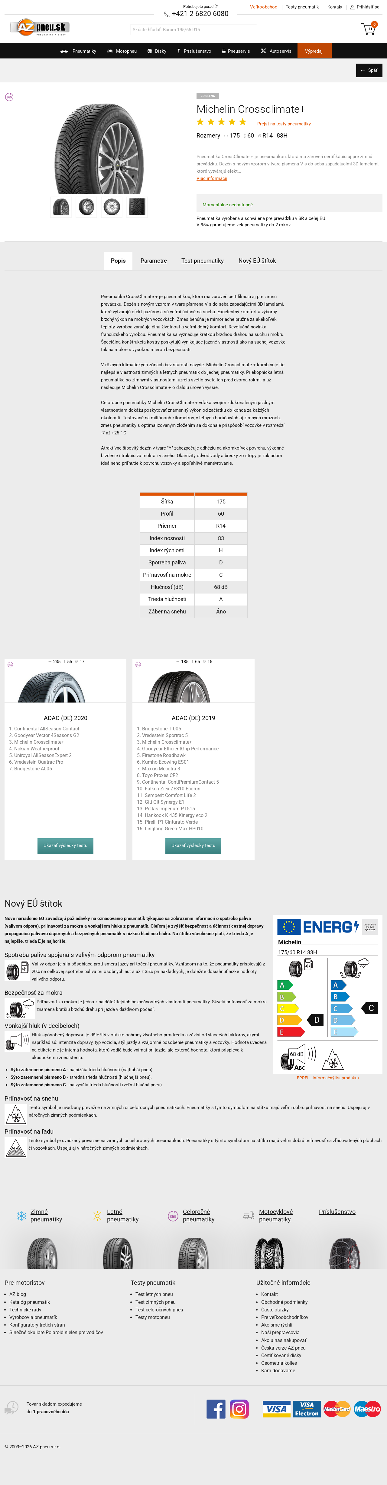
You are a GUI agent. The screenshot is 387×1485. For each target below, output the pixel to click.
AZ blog (17, 1284)
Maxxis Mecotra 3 (161, 769)
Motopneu (109, 53)
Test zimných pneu (155, 1292)
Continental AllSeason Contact (46, 729)
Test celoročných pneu (159, 1300)
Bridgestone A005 (33, 769)
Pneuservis (240, 53)
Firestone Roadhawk (164, 755)
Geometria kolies (279, 1353)
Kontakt (334, 7)
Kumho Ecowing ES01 (165, 762)
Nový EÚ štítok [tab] (265, 260)
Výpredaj (331, 51)
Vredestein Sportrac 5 (165, 735)
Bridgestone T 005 (161, 729)
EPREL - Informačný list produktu (328, 1077)
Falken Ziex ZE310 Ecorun (172, 789)
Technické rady (25, 1300)
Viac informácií (212, 178)
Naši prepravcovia (280, 1323)
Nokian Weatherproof (37, 749)
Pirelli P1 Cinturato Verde (171, 822)
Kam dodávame (278, 1361)
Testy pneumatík (299, 7)
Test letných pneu (154, 1284)
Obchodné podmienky (284, 1292)
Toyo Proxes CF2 (160, 775)
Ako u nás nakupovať (284, 1330)
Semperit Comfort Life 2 (170, 795)
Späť (371, 70)
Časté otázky (275, 1300)
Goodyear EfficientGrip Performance (180, 749)
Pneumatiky (60, 53)
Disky (150, 53)
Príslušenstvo (197, 51)
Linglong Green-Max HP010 (174, 829)
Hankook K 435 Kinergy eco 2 (176, 815)
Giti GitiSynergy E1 (164, 802)
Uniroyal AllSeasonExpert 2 (43, 755)
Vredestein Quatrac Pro (38, 762)
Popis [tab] (110, 260)
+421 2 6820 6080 (200, 13)
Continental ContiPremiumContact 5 (180, 782)
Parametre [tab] (150, 260)
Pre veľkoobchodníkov (284, 1307)
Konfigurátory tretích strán (37, 1315)
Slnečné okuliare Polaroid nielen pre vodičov (56, 1323)
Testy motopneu (152, 1307)
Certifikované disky (281, 1345)
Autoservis (286, 53)
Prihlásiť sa (363, 7)
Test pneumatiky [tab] (205, 260)
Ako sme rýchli (276, 1315)
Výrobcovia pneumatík (33, 1307)
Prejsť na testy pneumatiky (284, 123)
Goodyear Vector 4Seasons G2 (46, 735)
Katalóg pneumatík (29, 1292)
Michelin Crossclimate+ (39, 742)
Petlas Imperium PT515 (170, 809)
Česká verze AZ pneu (283, 1338)
